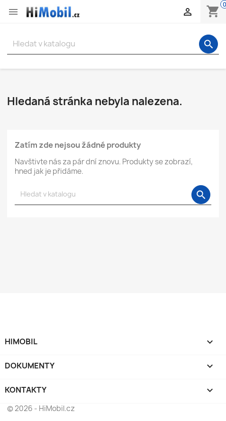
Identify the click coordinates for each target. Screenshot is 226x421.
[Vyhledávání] (113, 43)
